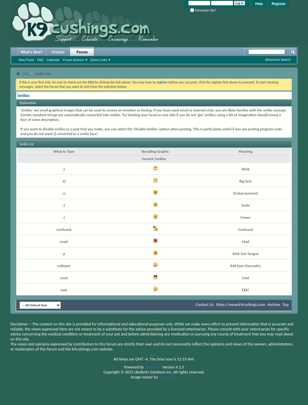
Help (259, 4)
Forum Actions (73, 60)
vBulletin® (153, 367)
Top (286, 304)
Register (279, 4)
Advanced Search (278, 59)
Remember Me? (203, 10)
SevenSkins (168, 377)
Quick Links (98, 60)
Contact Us (204, 304)
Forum (82, 52)
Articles (57, 52)
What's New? (32, 52)
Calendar (53, 60)
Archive (274, 304)
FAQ (40, 60)
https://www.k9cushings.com (240, 304)
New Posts (26, 60)
